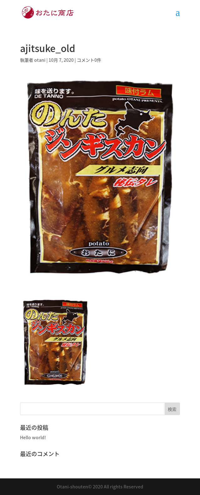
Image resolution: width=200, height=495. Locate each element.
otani (39, 60)
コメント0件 (89, 60)
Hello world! (33, 437)
